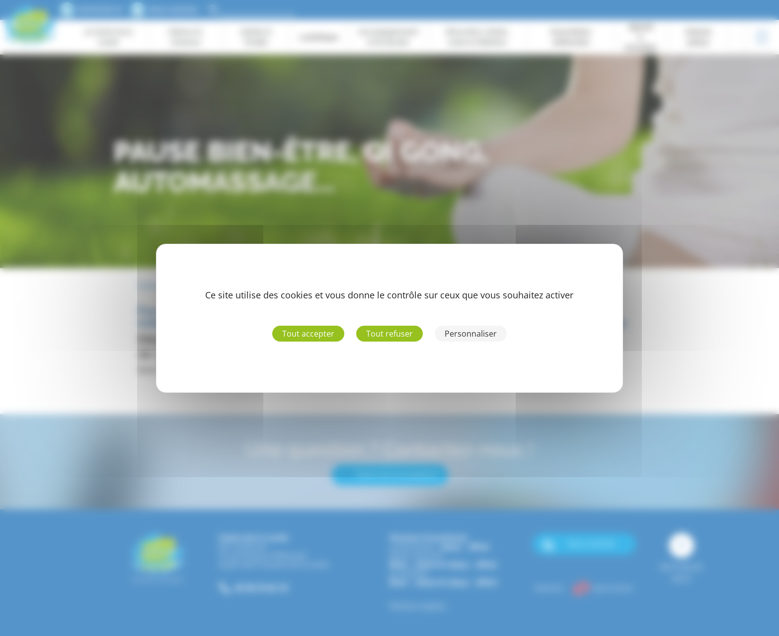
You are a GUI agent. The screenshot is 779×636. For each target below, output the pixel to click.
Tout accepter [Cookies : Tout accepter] (308, 333)
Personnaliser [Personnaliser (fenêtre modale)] (471, 333)
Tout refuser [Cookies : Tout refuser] (389, 333)
